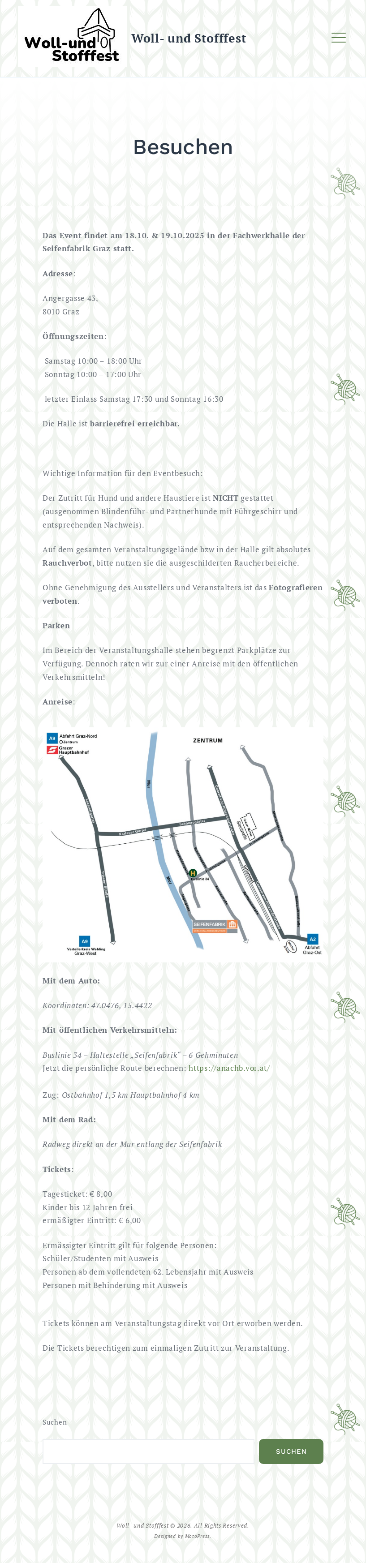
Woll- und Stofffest (188, 38)
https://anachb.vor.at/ (229, 1068)
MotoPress (197, 1536)
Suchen (55, 1422)
